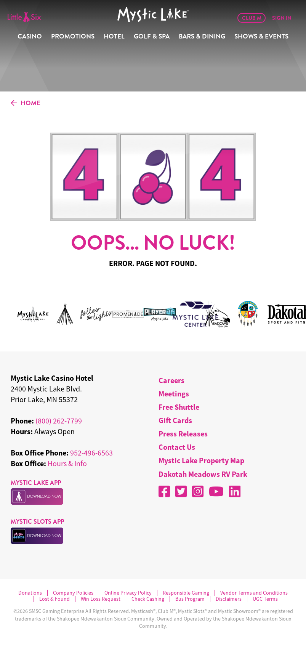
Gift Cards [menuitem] (175, 420)
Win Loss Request (100, 599)
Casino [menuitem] (30, 36)
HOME (25, 103)
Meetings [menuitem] (174, 393)
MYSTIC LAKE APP (36, 482)
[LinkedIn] (234, 491)
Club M (251, 18)
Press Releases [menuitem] (183, 433)
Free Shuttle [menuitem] (179, 407)
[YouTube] (216, 491)
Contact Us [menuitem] (177, 447)
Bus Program (190, 599)
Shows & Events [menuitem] (261, 36)
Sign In (282, 18)
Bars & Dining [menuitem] (202, 36)
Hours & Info (67, 463)
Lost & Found (54, 599)
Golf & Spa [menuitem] (152, 36)
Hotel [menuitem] (114, 36)
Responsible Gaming (186, 593)
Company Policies (73, 593)
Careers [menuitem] (171, 380)
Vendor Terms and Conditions (254, 593)
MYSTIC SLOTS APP (37, 521)
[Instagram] (197, 491)
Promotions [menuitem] (73, 36)
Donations (30, 593)
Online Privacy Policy (128, 593)
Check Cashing (147, 599)
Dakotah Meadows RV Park (203, 474)
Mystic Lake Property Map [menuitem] (201, 460)
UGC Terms (265, 599)
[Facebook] (164, 491)
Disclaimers (229, 599)
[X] (181, 491)
